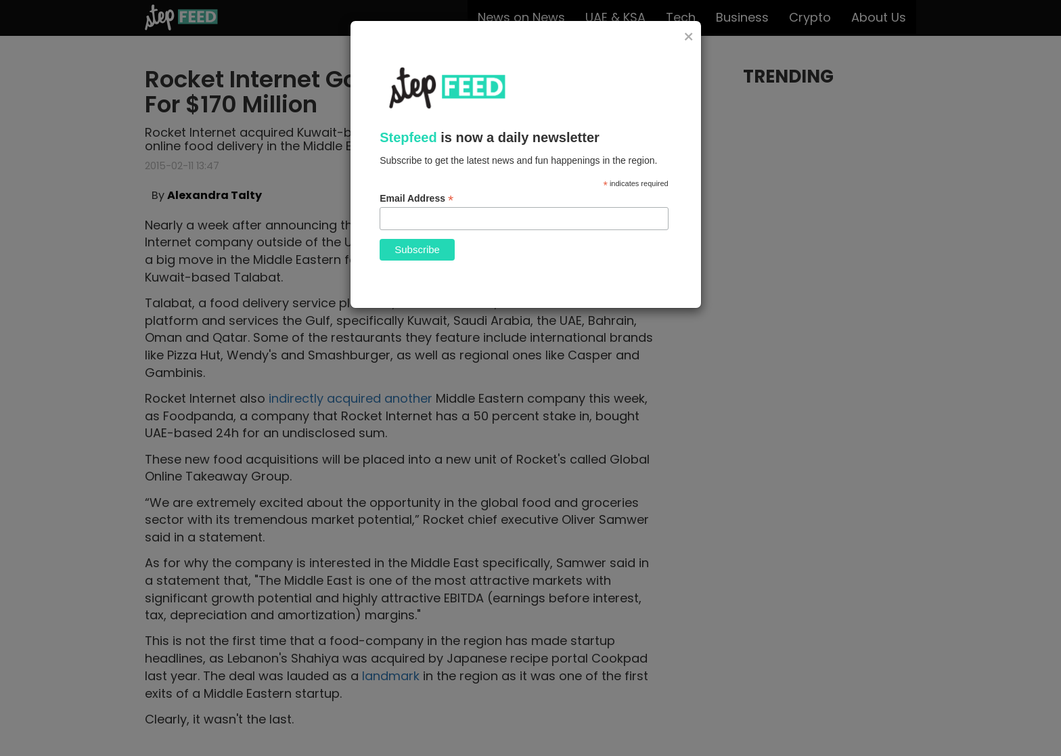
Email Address (416, 198)
